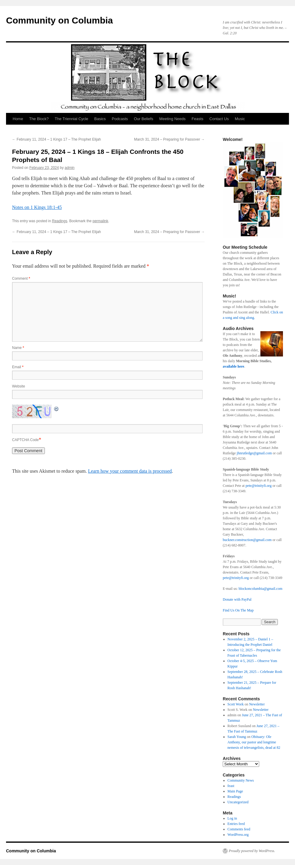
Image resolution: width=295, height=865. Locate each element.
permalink (100, 221)
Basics (100, 119)
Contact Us (219, 119)
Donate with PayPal (237, 599)
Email (17, 367)
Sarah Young (237, 737)
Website (18, 386)
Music (240, 119)
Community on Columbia (59, 20)
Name (18, 348)
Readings (59, 221)
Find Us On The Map (238, 610)
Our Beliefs (143, 119)
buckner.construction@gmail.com (247, 540)
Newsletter (257, 704)
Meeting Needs (172, 119)
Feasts (197, 119)
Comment (21, 278)
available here (233, 366)
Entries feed (236, 824)
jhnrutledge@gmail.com (254, 453)
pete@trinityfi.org (259, 486)
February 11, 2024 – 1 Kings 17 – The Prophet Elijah (56, 139)
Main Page (235, 791)
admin (70, 168)
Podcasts (120, 119)
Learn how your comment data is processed (130, 471)
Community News (241, 780)
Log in (232, 818)
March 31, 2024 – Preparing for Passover (169, 139)
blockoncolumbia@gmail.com (260, 589)
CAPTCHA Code (25, 440)
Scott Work (236, 704)
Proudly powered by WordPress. (252, 851)
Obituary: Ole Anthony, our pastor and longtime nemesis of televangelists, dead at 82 (254, 742)
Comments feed (239, 829)
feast (231, 786)
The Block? (39, 119)
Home (18, 119)
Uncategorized (238, 802)
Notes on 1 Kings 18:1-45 (37, 207)
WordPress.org (238, 834)
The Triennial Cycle (71, 119)
